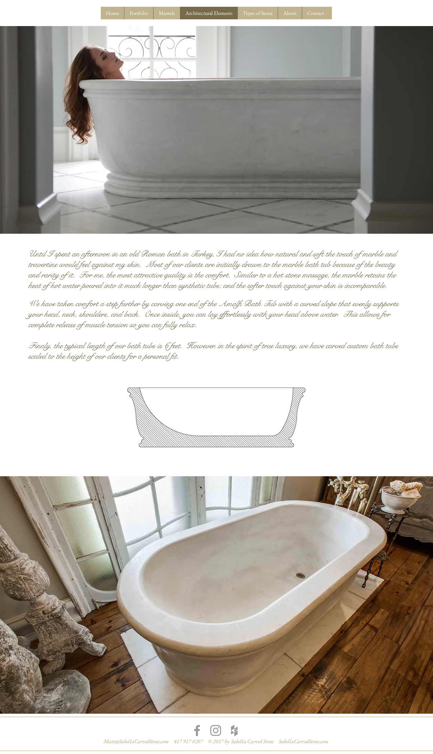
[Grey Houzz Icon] (234, 730)
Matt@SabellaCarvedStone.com (136, 741)
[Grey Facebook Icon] (197, 730)
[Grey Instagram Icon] (215, 730)
